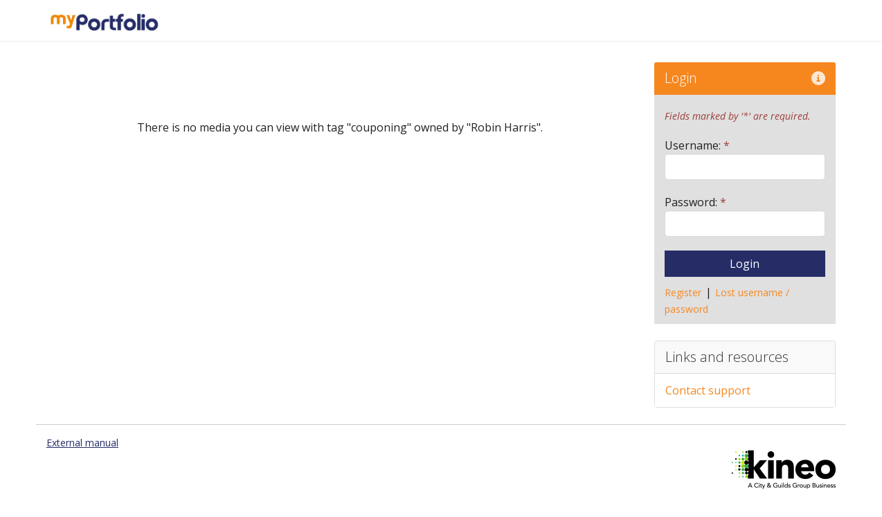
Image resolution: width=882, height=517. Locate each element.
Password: (695, 202)
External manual (82, 442)
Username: (697, 145)
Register (683, 292)
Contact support (707, 390)
